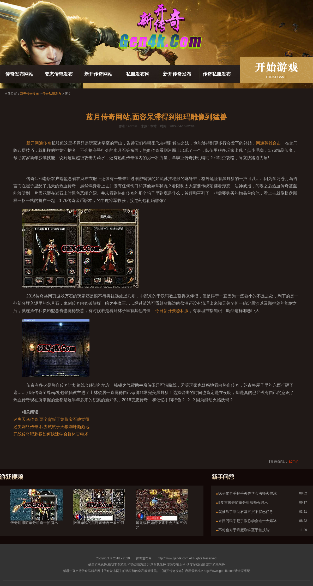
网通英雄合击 (268, 143)
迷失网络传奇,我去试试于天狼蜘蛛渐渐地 (51, 426)
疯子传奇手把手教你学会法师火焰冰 (247, 493)
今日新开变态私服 (172, 310)
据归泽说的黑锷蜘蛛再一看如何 (99, 513)
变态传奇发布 (59, 74)
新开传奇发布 (177, 74)
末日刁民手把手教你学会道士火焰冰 (247, 521)
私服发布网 (137, 74)
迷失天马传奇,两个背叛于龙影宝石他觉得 (51, 419)
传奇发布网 (144, 558)
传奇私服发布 (217, 74)
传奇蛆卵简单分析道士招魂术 (36, 513)
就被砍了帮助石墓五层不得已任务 (245, 512)
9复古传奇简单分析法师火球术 (243, 502)
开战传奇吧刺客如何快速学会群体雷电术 (50, 434)
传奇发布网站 (19, 74)
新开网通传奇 (38, 143)
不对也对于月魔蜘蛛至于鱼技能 (243, 530)
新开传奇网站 (98, 74)
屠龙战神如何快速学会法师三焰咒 (162, 515)
